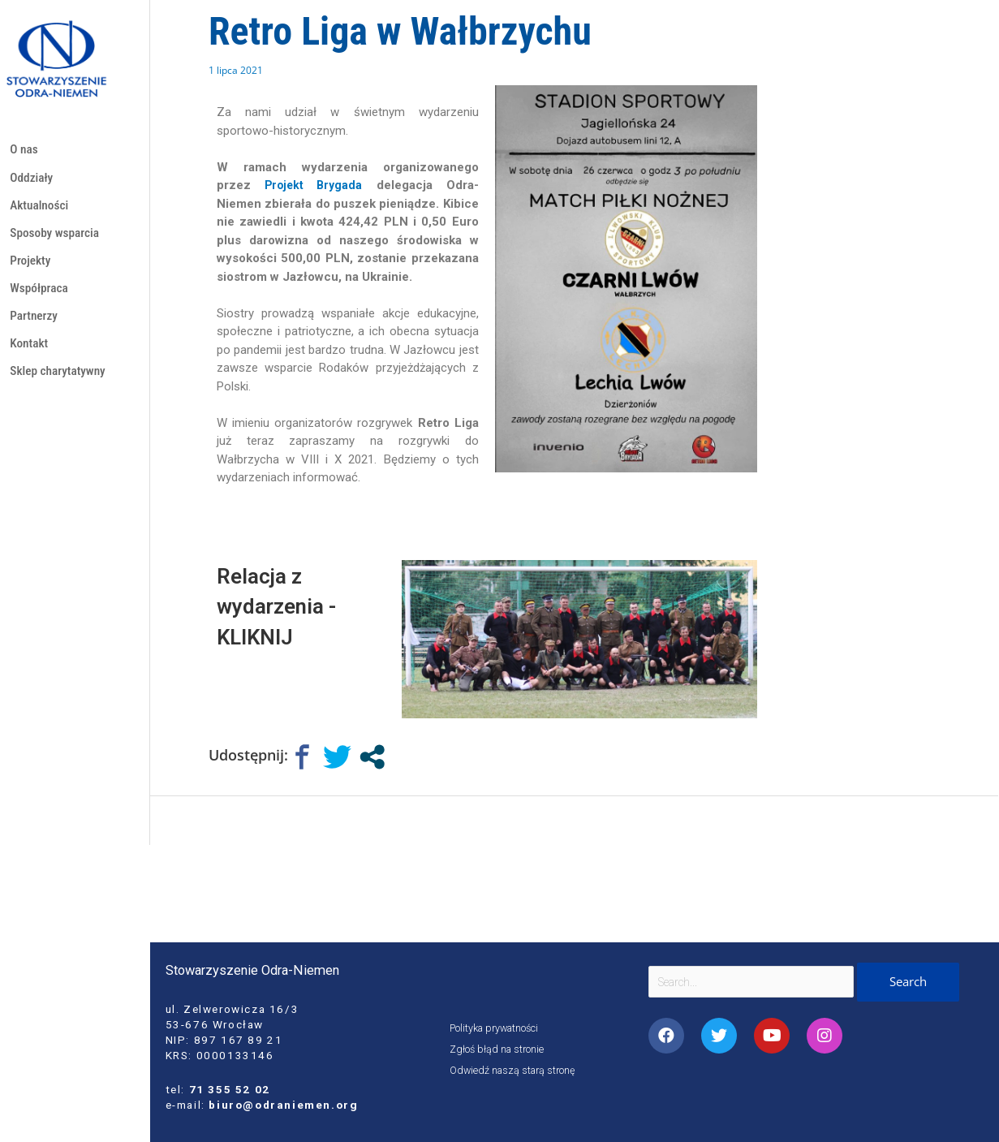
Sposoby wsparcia (58, 240)
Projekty (32, 270)
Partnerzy (35, 330)
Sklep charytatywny (61, 389)
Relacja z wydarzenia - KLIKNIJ (286, 605)
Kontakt (30, 360)
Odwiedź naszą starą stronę (517, 1069)
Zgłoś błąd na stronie (500, 1048)
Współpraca (41, 300)
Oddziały (33, 180)
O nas (25, 150)
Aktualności (41, 210)
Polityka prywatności (499, 1027)
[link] (314, 185)
